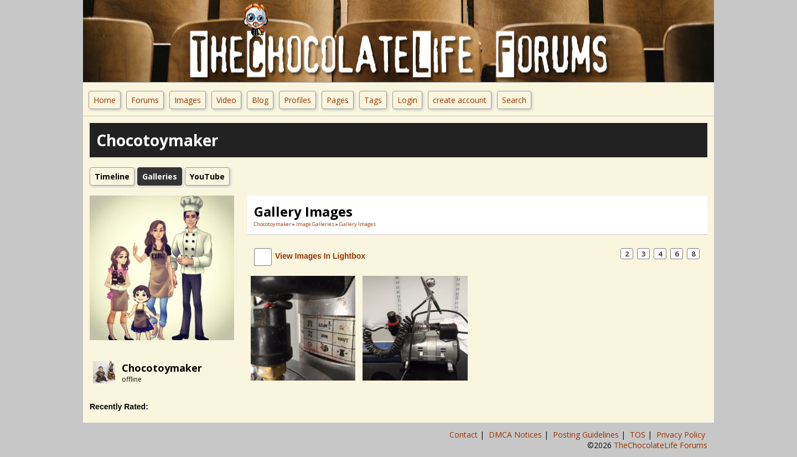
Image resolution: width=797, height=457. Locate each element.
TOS (639, 434)
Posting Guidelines (587, 434)
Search (514, 100)
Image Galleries (315, 224)
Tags (373, 100)
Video (226, 100)
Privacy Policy (681, 434)
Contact (464, 434)
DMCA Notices (516, 434)
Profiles (297, 100)
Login (407, 100)
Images (187, 100)
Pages (338, 100)
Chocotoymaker (162, 367)
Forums (145, 100)
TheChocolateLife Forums (660, 445)
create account (460, 100)
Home (105, 100)
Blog (260, 100)
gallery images (357, 224)
